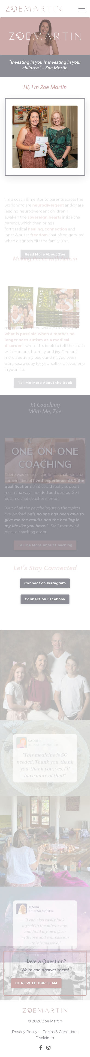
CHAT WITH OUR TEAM (36, 983)
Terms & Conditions (60, 1032)
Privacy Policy (24, 1032)
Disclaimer (45, 1038)
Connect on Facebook (45, 599)
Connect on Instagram (45, 583)
